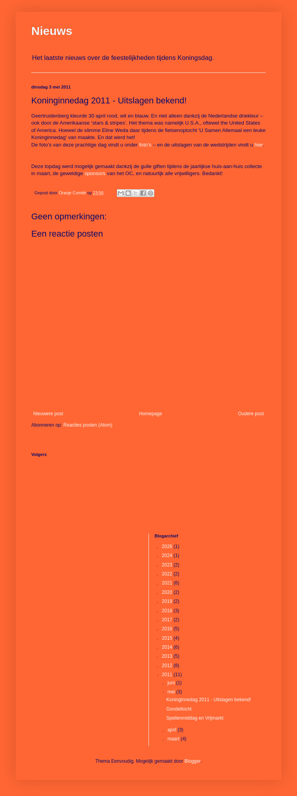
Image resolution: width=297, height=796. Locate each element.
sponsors (95, 173)
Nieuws (51, 30)
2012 (168, 665)
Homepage (150, 413)
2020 (168, 592)
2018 (168, 610)
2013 (168, 656)
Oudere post (251, 413)
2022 (168, 574)
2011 (168, 674)
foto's (145, 145)
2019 (168, 601)
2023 (168, 565)
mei (171, 692)
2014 (168, 647)
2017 (168, 619)
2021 (168, 583)
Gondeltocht (178, 709)
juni (171, 683)
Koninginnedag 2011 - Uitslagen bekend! (208, 699)
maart (174, 739)
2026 (168, 546)
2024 (168, 555)
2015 (168, 638)
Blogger (192, 761)
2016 (168, 628)
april (172, 730)
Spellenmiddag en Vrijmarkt (194, 718)
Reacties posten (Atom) (87, 425)
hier (258, 145)
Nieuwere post (48, 413)
